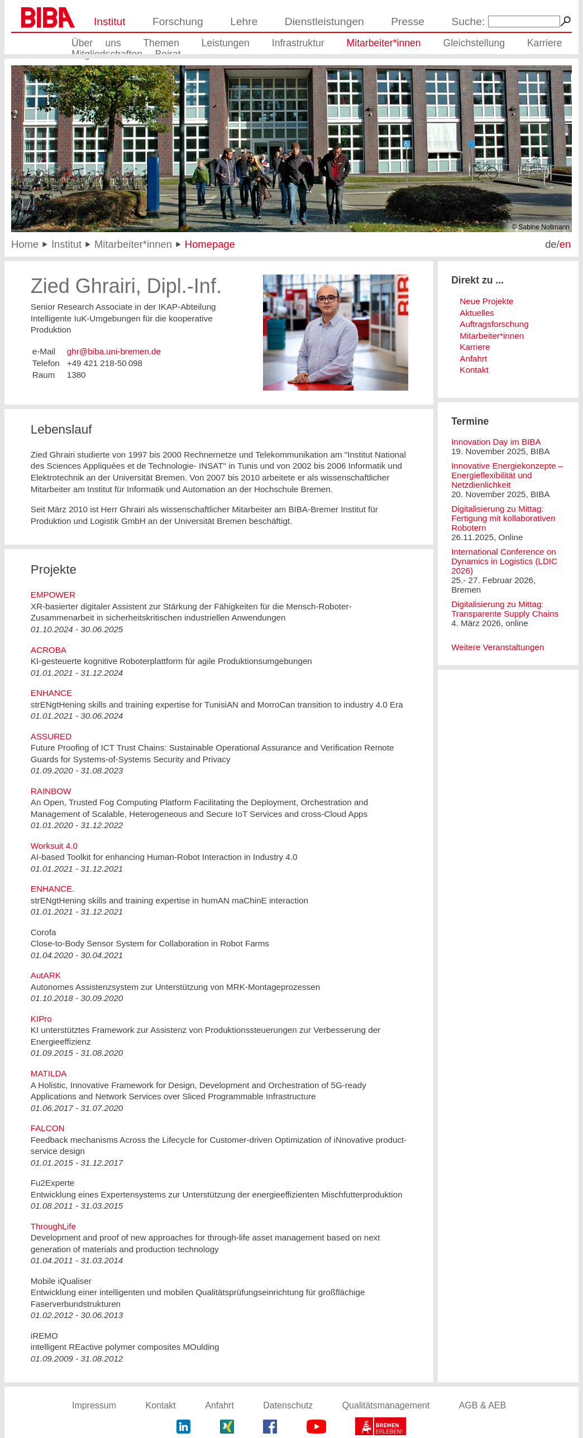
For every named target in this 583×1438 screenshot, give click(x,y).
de (550, 244)
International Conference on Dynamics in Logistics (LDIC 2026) (504, 561)
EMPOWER (53, 594)
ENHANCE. (52, 888)
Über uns (96, 43)
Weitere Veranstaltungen (497, 647)
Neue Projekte (486, 301)
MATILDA (49, 1073)
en (565, 244)
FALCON (48, 1128)
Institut (110, 21)
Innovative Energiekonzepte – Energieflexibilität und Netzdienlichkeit (507, 475)
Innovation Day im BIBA (496, 441)
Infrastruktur (298, 43)
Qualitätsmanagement (386, 1405)
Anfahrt (473, 358)
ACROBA (48, 650)
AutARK (46, 975)
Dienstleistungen (324, 21)
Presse (407, 21)
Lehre (243, 21)
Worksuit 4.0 (54, 845)
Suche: (468, 21)
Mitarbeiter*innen (384, 43)
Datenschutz (288, 1405)
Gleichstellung (474, 43)
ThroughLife (53, 1226)
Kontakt (474, 369)
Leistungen (226, 43)
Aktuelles (477, 313)
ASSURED (51, 736)
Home (25, 244)
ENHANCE (51, 693)
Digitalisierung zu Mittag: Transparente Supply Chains (504, 608)
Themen (161, 43)
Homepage (210, 244)
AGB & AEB (482, 1405)
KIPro (41, 1018)
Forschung (177, 21)
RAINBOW (51, 791)
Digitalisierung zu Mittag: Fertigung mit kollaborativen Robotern (503, 518)
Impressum (94, 1405)
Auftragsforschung (494, 324)
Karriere (544, 43)
